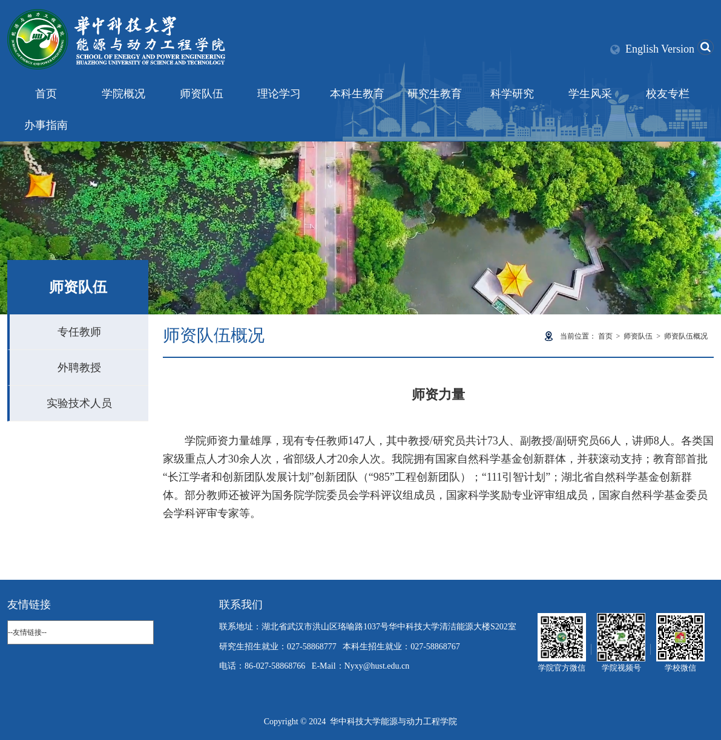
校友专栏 (668, 94)
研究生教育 (434, 94)
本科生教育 (357, 94)
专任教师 (79, 332)
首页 (46, 94)
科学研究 (512, 94)
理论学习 (279, 94)
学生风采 (590, 94)
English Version (659, 49)
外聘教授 (79, 368)
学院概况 (123, 94)
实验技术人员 (79, 403)
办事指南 (46, 125)
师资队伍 (201, 94)
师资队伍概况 (686, 336)
